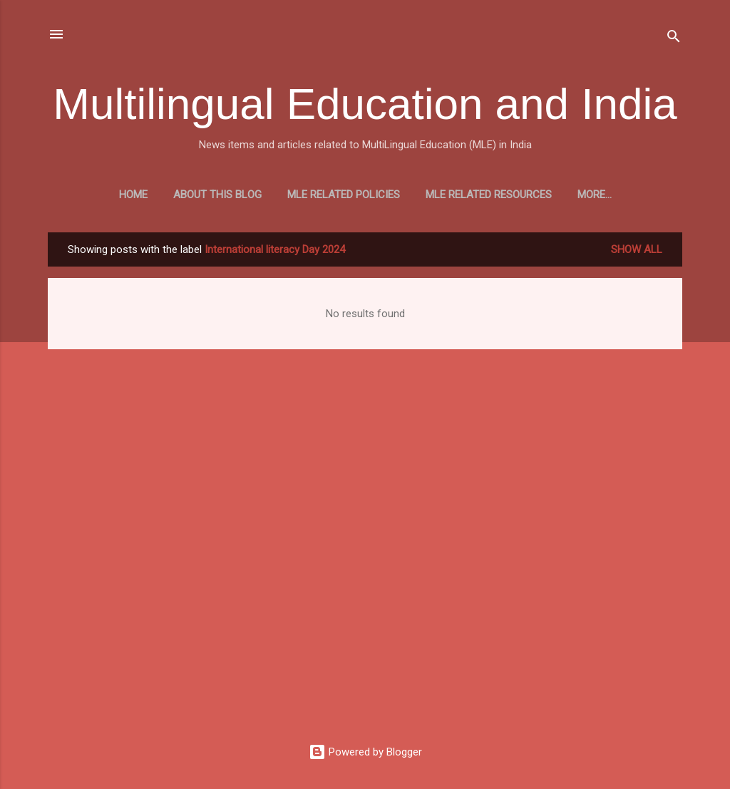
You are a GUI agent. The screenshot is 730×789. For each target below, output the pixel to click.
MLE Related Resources (519, 194)
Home (163, 194)
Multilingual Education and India (365, 103)
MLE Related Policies (373, 194)
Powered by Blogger (365, 752)
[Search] (673, 39)
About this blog (247, 194)
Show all (636, 252)
